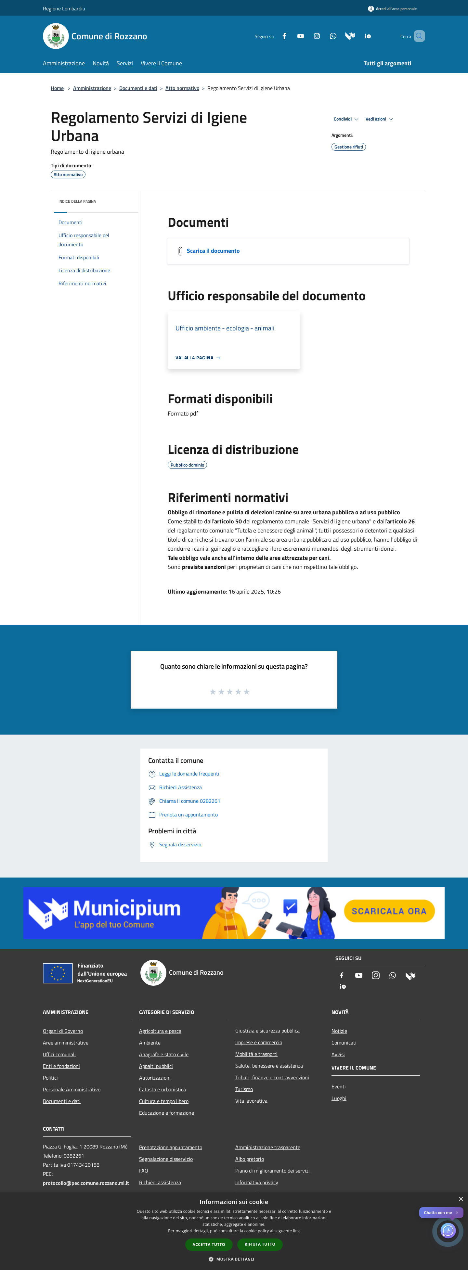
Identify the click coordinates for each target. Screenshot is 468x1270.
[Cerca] (417, 36)
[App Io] (358, 35)
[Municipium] (340, 35)
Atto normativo (182, 88)
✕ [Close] (457, 1213)
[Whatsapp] (323, 35)
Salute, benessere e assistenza (269, 1066)
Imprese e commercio (258, 1042)
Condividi (347, 119)
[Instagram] (307, 35)
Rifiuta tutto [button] (260, 1244)
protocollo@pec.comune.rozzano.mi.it (86, 1183)
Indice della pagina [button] (77, 201)
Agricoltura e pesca (160, 1031)
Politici (50, 1078)
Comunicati (344, 1042)
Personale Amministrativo (71, 1089)
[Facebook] (274, 35)
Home (57, 88)
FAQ (143, 1170)
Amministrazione (92, 88)
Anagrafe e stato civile (163, 1054)
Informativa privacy (256, 1182)
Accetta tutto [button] (209, 1244)
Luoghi (339, 1098)
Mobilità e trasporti (256, 1054)
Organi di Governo (63, 1031)
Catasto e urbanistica (162, 1089)
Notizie (339, 1031)
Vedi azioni (380, 119)
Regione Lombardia (64, 8)
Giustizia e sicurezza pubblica (267, 1030)
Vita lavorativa (251, 1101)
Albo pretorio (249, 1159)
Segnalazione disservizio (166, 1159)
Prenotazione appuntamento (170, 1147)
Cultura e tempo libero (163, 1101)
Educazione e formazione (166, 1113)
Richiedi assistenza (160, 1182)
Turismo (244, 1089)
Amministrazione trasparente (267, 1147)
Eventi (339, 1086)
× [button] (460, 1199)
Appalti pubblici (156, 1066)
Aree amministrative (65, 1042)
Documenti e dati (138, 88)
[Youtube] (291, 35)
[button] (234, 1259)
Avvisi (338, 1054)
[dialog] (234, 1231)
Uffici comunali (59, 1054)
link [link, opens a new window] (296, 1231)
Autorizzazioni (155, 1078)
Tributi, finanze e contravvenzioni (272, 1077)
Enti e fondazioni (61, 1066)
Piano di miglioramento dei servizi (272, 1170)
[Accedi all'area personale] (392, 8)
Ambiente (150, 1042)
